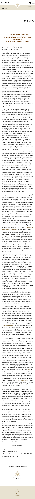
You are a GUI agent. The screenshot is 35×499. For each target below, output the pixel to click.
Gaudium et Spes (10, 298)
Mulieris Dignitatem (8, 325)
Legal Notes (17, 491)
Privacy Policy (17, 495)
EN (14, 27)
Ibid (17, 234)
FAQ (17, 489)
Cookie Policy (17, 493)
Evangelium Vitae (12, 165)
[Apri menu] (33, 3)
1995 (6, 8)
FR (19, 27)
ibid (29, 369)
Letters (3, 8)
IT (21, 27)
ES (16, 27)
